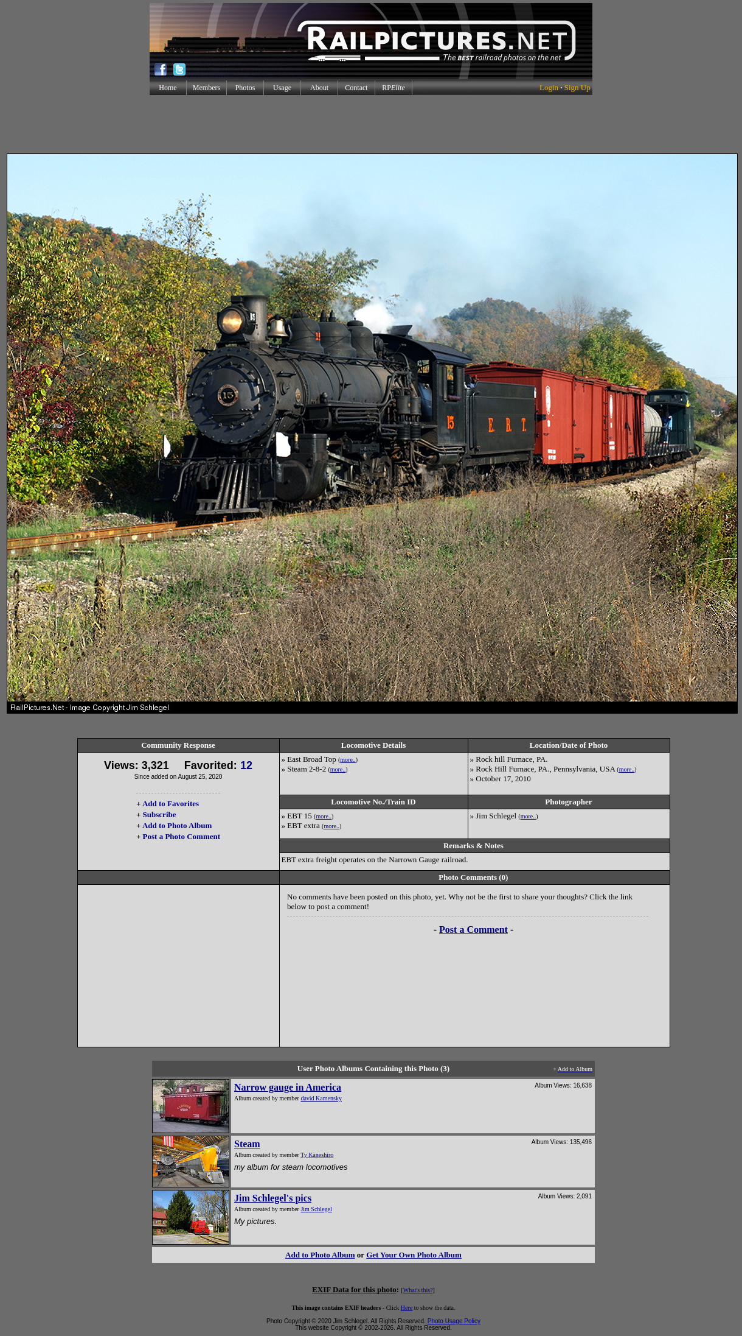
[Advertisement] (371, 124)
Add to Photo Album (177, 825)
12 (246, 765)
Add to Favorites (170, 803)
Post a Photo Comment (181, 836)
